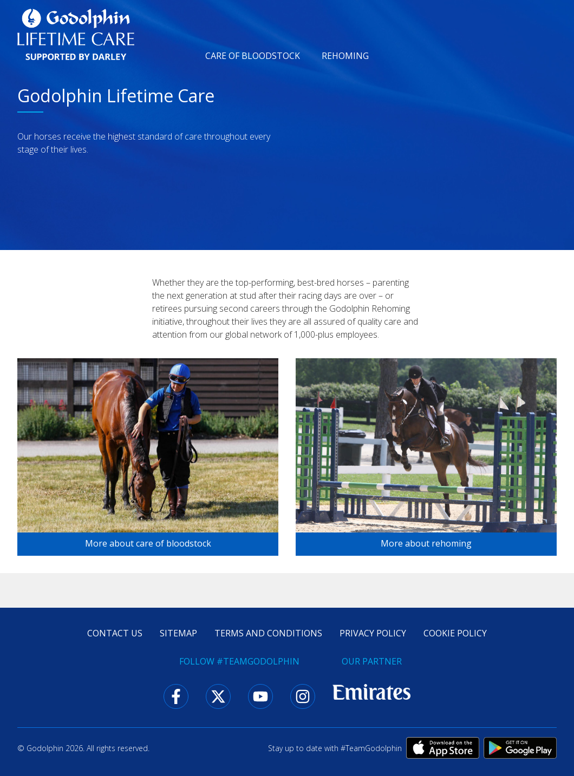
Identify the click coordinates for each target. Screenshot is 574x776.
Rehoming (345, 56)
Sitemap (178, 633)
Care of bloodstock (252, 56)
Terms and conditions (268, 633)
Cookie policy (455, 633)
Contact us (114, 633)
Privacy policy (373, 633)
